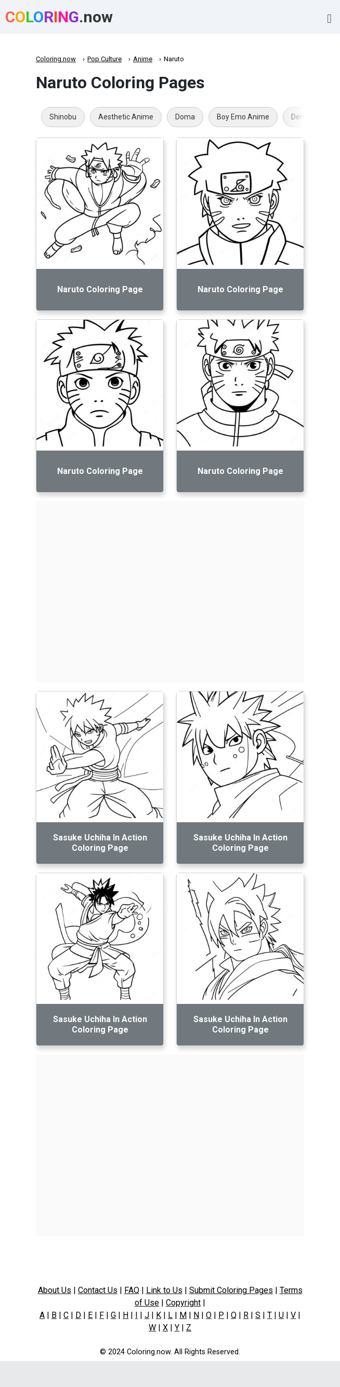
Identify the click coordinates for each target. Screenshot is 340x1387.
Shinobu (62, 117)
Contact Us (97, 1290)
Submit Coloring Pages (231, 1290)
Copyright (183, 1303)
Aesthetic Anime (125, 117)
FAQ (131, 1290)
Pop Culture (104, 59)
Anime (142, 59)
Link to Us (164, 1290)
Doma (185, 117)
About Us (54, 1290)
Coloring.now (56, 59)
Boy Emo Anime (243, 117)
